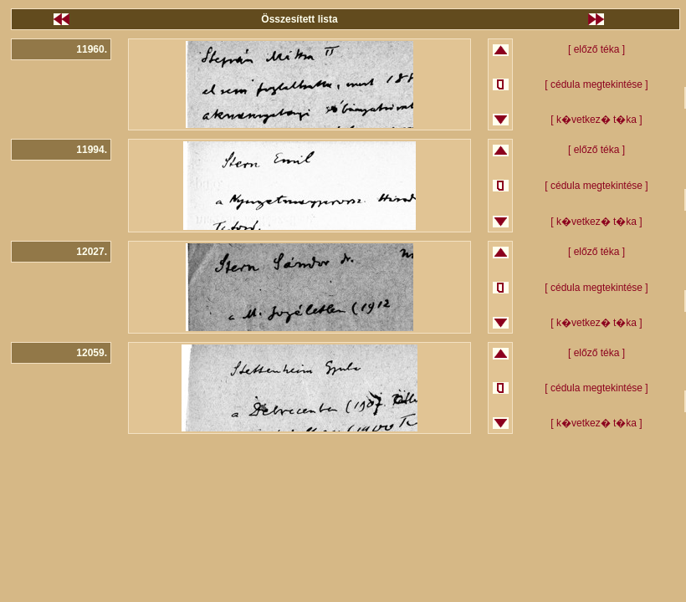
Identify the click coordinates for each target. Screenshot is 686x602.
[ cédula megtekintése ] (596, 84)
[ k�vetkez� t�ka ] (596, 119)
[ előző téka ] (596, 49)
